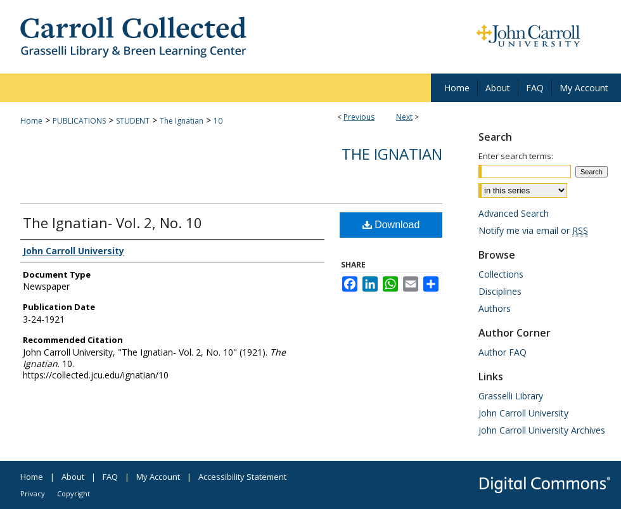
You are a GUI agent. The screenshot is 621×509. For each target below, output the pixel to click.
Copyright (73, 493)
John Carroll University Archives (541, 430)
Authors (494, 308)
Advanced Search (513, 213)
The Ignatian (181, 120)
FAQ (110, 476)
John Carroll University (523, 413)
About (72, 476)
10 (218, 120)
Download (391, 224)
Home (31, 120)
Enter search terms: (515, 156)
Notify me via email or (533, 230)
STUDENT (133, 120)
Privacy (32, 493)
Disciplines (500, 291)
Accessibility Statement (242, 476)
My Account (158, 476)
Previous (359, 117)
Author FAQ (502, 352)
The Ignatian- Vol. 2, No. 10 (112, 222)
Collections (500, 274)
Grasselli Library (510, 396)
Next (404, 117)
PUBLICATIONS (79, 120)
